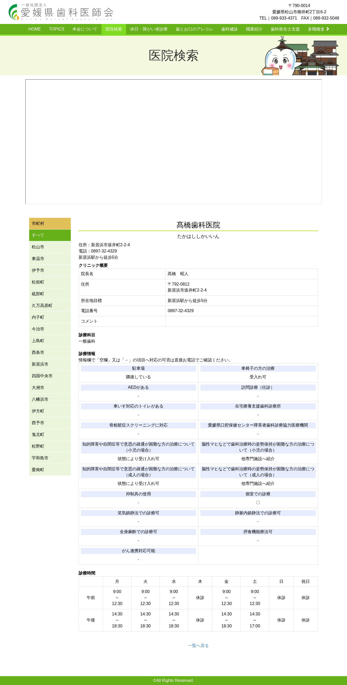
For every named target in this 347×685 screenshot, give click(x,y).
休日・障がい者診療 (149, 29)
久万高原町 (42, 305)
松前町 (38, 282)
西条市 (38, 352)
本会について (84, 29)
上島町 (38, 340)
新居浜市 (40, 364)
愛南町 (38, 469)
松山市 (38, 247)
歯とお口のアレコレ (194, 29)
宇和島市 (40, 458)
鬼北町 (38, 434)
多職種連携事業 (322, 29)
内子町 (38, 317)
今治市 (38, 329)
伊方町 (38, 411)
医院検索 (113, 29)
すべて (38, 235)
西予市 (38, 423)
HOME (34, 29)
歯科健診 (229, 29)
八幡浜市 (40, 399)
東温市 (38, 258)
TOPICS (56, 29)
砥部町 (38, 294)
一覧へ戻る (198, 645)
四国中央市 (42, 376)
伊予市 (38, 270)
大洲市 (38, 387)
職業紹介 (254, 29)
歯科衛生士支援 (285, 29)
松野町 (38, 446)
